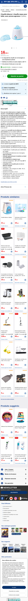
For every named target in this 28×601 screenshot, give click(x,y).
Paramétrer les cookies (14, 591)
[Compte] (22, 2)
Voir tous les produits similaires (7, 399)
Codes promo (6, 516)
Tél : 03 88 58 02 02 (9, 470)
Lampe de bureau (18, 435)
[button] (9, 69)
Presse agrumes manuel (6, 367)
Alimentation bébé (6, 11)
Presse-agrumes (18, 339)
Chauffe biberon (4, 225)
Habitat (7, 9)
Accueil (2, 9)
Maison (12, 9)
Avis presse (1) (6, 187)
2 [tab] (14, 48)
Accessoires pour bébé (21, 9)
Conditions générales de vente (10, 510)
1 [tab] (12, 48)
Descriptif (4, 109)
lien (14, 570)
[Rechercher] (25, 6)
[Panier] (26, 2)
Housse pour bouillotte (6, 396)
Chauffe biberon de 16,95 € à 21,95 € (9, 181)
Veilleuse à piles (4, 435)
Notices (5, 518)
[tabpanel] (14, 33)
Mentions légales (7, 512)
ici (7, 582)
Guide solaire (6, 520)
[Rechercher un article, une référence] (14, 6)
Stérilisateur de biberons (20, 225)
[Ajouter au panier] (17, 76)
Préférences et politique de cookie (10, 514)
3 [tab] (16, 48)
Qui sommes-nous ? (7, 506)
